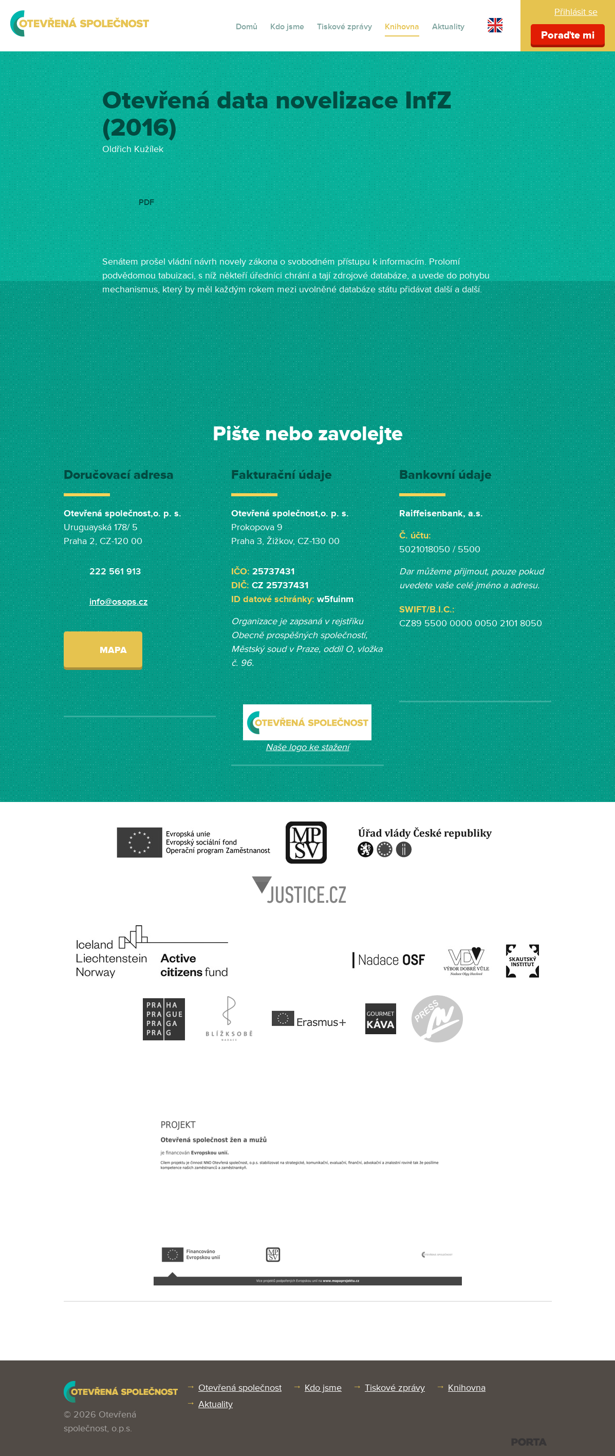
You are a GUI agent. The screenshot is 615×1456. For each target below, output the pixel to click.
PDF (146, 202)
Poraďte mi (567, 35)
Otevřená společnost (240, 1387)
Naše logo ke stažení (307, 747)
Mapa (103, 649)
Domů (246, 27)
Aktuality (448, 27)
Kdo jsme (287, 27)
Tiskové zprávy (344, 27)
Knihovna (402, 27)
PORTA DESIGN (529, 1442)
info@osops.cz (118, 601)
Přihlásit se (576, 11)
